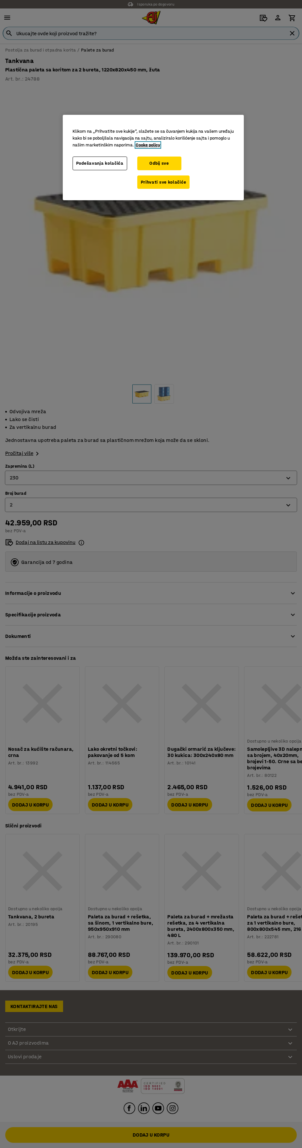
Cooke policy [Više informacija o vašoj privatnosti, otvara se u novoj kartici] (148, 145)
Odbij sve (159, 163)
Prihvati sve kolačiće (163, 182)
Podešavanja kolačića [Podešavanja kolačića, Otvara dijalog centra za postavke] (100, 163)
